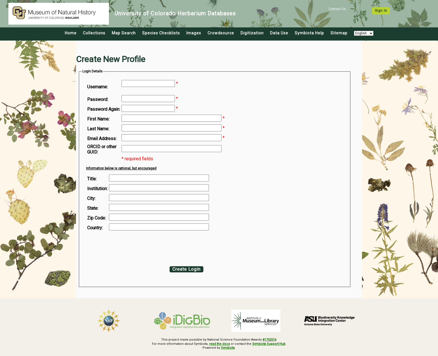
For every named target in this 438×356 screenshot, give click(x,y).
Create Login (186, 269)
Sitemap (338, 33)
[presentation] (132, 247)
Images (193, 33)
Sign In (381, 11)
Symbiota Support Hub (268, 344)
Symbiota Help (309, 33)
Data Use (279, 33)
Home (71, 33)
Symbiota (228, 348)
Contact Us (337, 9)
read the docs (219, 344)
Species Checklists (161, 33)
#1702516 (269, 339)
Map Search (124, 33)
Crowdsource (221, 33)
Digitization (252, 33)
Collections (94, 33)
